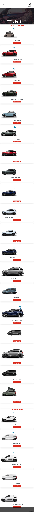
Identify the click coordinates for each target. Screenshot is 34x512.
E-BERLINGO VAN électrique (17, 464)
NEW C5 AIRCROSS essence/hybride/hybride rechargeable (17, 217)
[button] (3, 5)
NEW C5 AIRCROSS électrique (17, 177)
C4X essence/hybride (17, 239)
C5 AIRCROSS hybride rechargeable (17, 257)
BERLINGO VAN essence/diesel (17, 504)
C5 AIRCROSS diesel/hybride (17, 278)
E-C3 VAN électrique (17, 424)
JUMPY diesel (17, 483)
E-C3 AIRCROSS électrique (17, 59)
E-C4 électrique (17, 139)
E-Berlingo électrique (17, 297)
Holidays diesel (17, 399)
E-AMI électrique (17, 40)
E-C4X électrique (17, 199)
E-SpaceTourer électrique (17, 339)
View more (16, 509)
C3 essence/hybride (17, 120)
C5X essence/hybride (17, 361)
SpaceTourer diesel (17, 379)
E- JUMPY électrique (17, 443)
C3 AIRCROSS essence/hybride (17, 99)
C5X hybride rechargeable (17, 320)
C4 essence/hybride (17, 159)
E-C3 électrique (17, 80)
